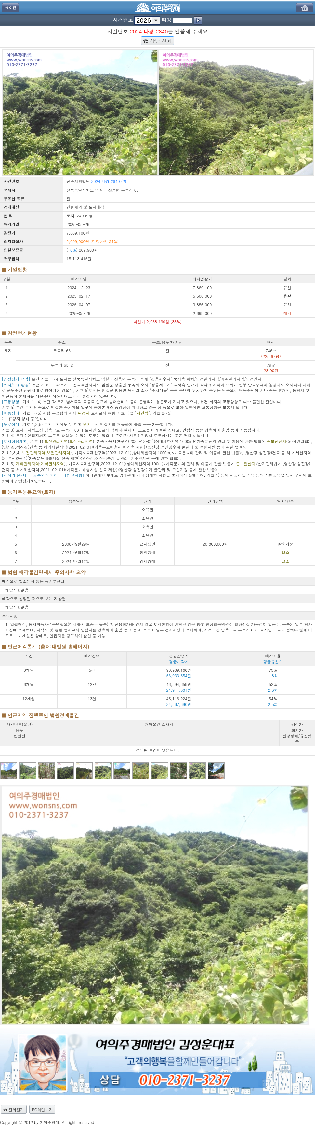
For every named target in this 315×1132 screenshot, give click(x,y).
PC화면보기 (42, 1109)
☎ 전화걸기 (13, 1109)
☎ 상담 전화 (157, 40)
